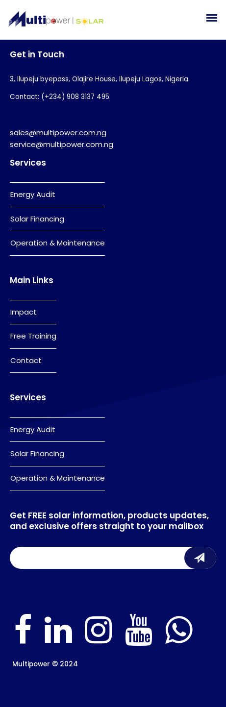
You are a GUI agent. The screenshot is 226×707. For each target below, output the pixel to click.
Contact (26, 360)
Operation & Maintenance (57, 243)
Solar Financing (37, 219)
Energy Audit (32, 194)
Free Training (33, 336)
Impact (23, 312)
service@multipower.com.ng (61, 144)
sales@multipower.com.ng (58, 132)
